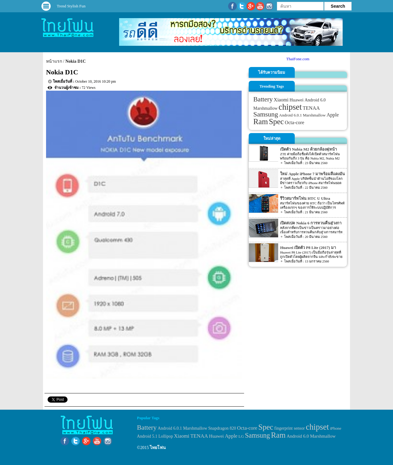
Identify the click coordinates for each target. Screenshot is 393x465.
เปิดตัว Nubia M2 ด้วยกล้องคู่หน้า (308, 149)
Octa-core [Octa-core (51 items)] (294, 122)
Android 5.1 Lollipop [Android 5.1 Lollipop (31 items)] (155, 436)
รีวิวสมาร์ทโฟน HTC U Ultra (305, 198)
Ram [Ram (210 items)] (260, 121)
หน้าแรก (54, 61)
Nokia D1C (75, 61)
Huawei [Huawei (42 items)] (297, 99)
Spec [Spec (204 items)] (276, 121)
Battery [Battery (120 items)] (263, 99)
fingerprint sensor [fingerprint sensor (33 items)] (289, 428)
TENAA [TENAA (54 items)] (311, 108)
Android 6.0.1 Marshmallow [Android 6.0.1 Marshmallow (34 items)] (302, 115)
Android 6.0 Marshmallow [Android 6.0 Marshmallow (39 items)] (311, 436)
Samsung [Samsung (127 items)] (265, 114)
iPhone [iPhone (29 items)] (335, 428)
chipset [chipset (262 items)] (290, 107)
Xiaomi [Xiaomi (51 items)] (281, 99)
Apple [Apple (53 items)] (333, 115)
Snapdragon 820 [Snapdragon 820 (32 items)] (222, 428)
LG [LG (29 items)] (241, 436)
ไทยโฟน (158, 447)
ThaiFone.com (297, 59)
